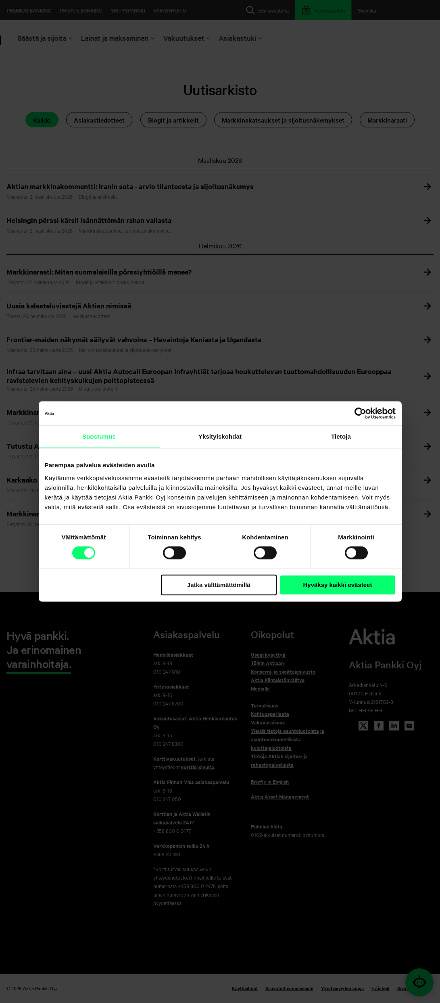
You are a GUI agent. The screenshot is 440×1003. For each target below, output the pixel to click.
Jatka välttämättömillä (218, 584)
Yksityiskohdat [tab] (220, 436)
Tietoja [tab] (341, 436)
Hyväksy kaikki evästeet (337, 584)
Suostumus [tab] (99, 436)
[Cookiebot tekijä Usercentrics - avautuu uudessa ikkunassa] (360, 413)
